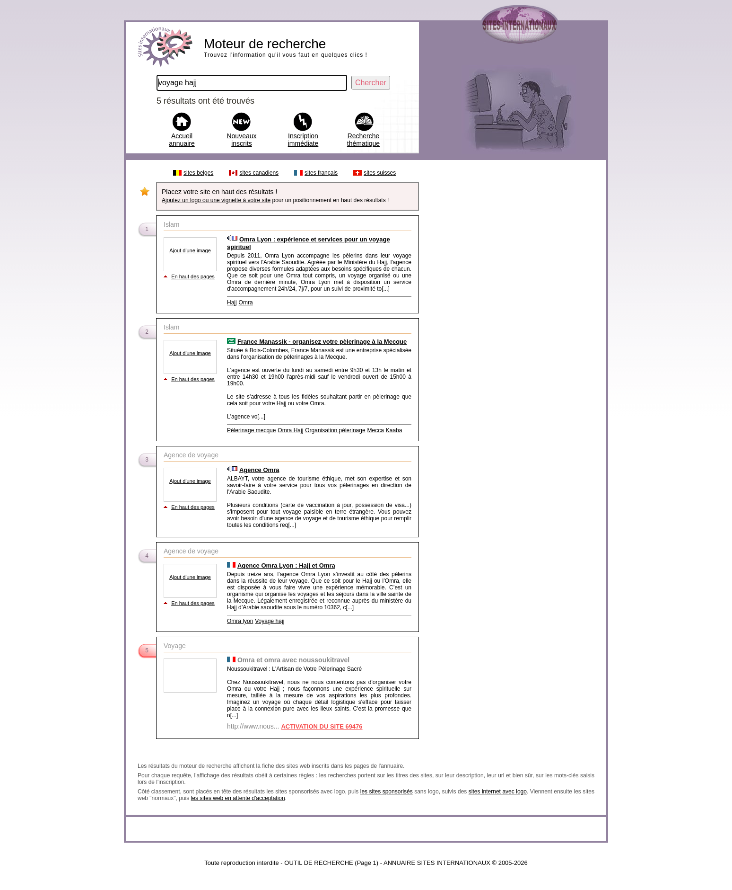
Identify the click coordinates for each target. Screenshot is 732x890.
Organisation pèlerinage (335, 430)
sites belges (198, 172)
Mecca (375, 430)
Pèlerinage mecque (251, 430)
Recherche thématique (363, 139)
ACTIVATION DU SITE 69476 (321, 726)
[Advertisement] (512, 307)
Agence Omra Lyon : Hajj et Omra (286, 565)
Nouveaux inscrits (241, 139)
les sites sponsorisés (386, 791)
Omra (246, 302)
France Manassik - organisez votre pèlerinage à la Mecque (322, 341)
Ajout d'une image (190, 250)
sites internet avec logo (498, 791)
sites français (321, 172)
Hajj (232, 302)
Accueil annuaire (182, 139)
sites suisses (380, 172)
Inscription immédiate (303, 139)
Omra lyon (240, 621)
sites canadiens (259, 172)
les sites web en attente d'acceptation (238, 798)
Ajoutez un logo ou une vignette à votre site (216, 200)
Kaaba (394, 430)
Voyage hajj (269, 621)
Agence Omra (259, 469)
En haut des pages (193, 276)
